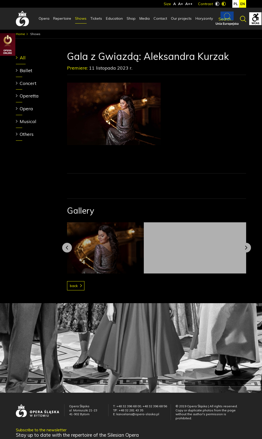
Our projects (181, 18)
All (23, 58)
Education (114, 18)
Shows (80, 18)
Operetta (29, 96)
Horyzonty (204, 18)
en (242, 4)
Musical (28, 121)
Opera (44, 18)
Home (20, 34)
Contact (160, 18)
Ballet (26, 70)
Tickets (96, 18)
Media (144, 18)
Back (74, 285)
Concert (28, 83)
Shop (131, 18)
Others (27, 134)
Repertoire (62, 18)
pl (236, 4)
